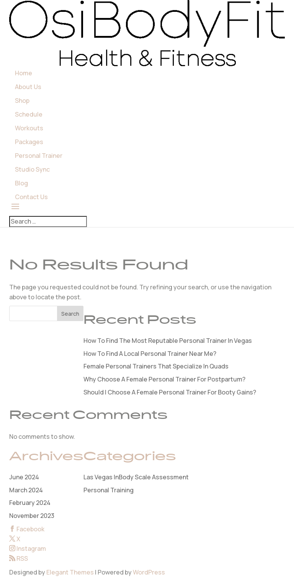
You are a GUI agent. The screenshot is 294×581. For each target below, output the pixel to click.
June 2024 (24, 477)
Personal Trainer (38, 155)
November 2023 (31, 515)
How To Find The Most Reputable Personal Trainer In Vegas (167, 340)
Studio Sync (32, 169)
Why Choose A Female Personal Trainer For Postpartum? (164, 379)
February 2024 (30, 502)
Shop (22, 100)
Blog (21, 183)
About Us (28, 87)
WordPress (149, 572)
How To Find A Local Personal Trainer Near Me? (149, 353)
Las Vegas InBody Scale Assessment (136, 477)
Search (70, 313)
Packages (29, 142)
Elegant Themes (70, 572)
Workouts (29, 128)
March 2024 (26, 490)
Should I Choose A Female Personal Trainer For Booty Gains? (169, 392)
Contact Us (31, 197)
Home (23, 73)
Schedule (28, 114)
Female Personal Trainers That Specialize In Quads (156, 366)
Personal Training (108, 490)
